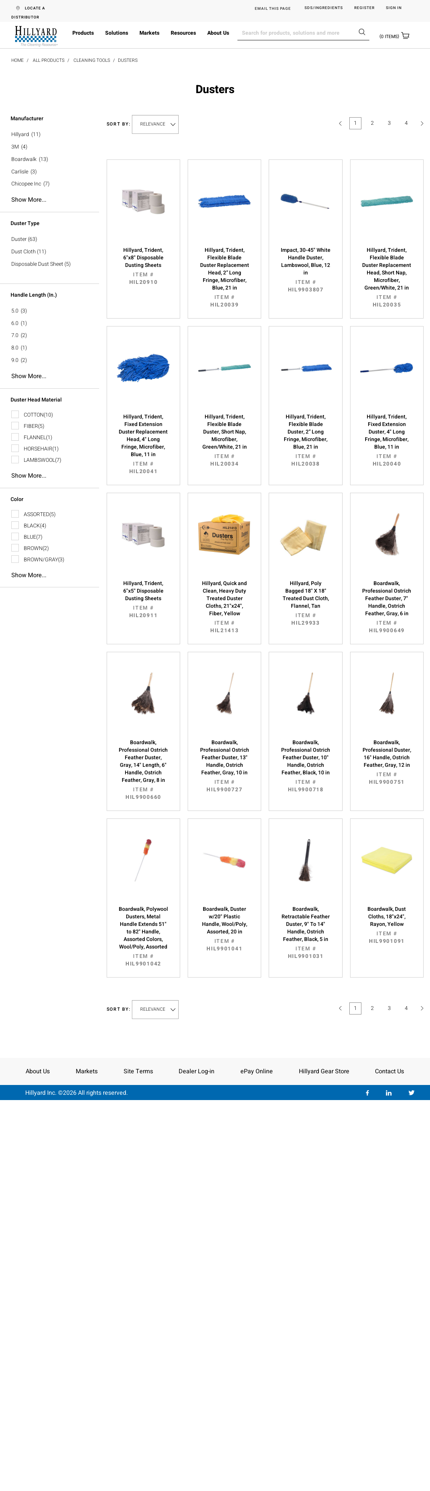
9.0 (14, 360)
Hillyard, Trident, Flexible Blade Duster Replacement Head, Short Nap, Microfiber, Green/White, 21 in (387, 277)
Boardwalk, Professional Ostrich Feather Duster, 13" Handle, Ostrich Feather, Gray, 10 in (224, 766)
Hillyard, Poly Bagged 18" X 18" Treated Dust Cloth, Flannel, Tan (305, 603)
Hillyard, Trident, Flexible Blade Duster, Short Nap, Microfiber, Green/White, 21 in (224, 440)
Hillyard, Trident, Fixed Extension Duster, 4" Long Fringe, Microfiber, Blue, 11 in (387, 440)
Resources (183, 33)
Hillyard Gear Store (324, 1071)
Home (17, 60)
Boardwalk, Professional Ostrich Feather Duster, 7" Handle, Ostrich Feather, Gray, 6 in (387, 606)
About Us (218, 33)
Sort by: (119, 124)
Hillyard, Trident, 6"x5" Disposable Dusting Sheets (143, 599)
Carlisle (19, 172)
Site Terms (138, 1071)
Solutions (116, 33)
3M (15, 147)
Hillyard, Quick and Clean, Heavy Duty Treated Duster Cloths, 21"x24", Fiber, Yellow (224, 606)
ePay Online (256, 1071)
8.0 (14, 348)
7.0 (14, 335)
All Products (48, 60)
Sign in (394, 8)
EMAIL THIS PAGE (273, 8)
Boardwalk (24, 159)
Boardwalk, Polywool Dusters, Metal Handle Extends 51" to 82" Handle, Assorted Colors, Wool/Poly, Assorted (143, 936)
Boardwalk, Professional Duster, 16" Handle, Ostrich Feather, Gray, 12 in (387, 762)
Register (364, 8)
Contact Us (389, 1071)
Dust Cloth (23, 252)
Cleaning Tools (91, 60)
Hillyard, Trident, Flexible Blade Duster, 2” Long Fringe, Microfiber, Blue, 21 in (305, 440)
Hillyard (20, 134)
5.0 (14, 311)
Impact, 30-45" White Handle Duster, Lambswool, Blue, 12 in (305, 270)
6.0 (14, 323)
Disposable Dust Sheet (37, 264)
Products (83, 33)
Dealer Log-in (196, 1071)
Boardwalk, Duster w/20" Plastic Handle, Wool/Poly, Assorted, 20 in (224, 929)
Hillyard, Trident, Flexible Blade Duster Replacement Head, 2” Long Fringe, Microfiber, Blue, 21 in (224, 277)
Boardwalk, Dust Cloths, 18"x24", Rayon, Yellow (387, 925)
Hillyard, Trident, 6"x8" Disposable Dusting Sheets (143, 266)
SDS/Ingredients (324, 8)
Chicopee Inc (26, 184)
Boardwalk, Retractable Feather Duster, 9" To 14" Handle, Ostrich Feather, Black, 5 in (305, 932)
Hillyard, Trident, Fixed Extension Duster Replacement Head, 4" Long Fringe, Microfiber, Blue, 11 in (143, 444)
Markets (149, 33)
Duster (19, 239)
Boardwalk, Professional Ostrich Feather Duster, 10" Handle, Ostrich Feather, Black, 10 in (305, 766)
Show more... (28, 199)
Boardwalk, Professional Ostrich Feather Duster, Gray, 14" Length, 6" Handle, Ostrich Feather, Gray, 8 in (143, 770)
